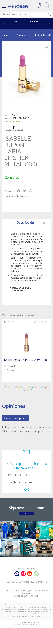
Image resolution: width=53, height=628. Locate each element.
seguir (26, 513)
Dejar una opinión (15, 418)
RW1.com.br (36, 625)
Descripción (31, 223)
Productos (22, 35)
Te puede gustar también (16, 196)
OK (26, 490)
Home (5, 35)
